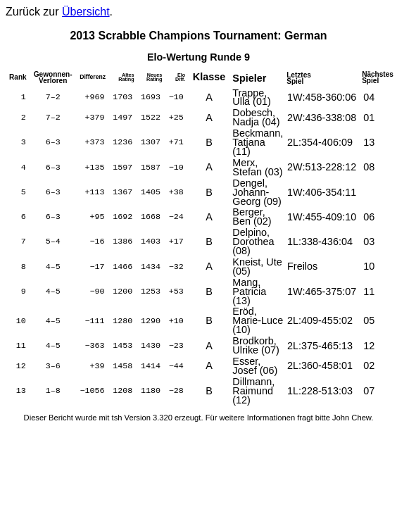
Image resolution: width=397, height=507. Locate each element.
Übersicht (86, 12)
